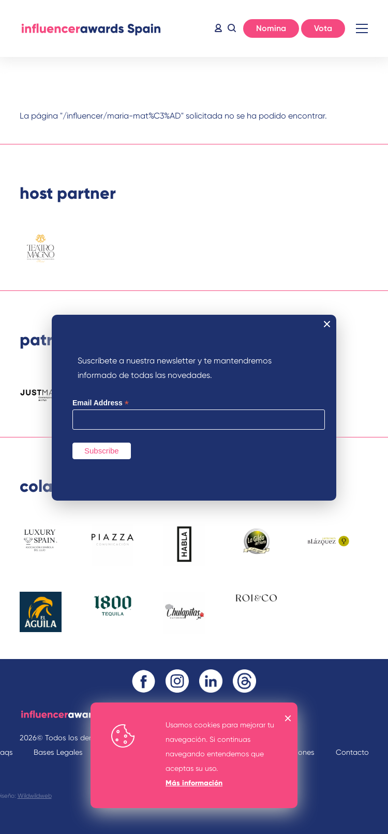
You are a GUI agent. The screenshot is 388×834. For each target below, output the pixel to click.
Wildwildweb (35, 795)
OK (288, 718)
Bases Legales (58, 752)
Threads (244, 681)
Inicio (91, 28)
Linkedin (210, 681)
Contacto (352, 752)
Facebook (143, 681)
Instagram (177, 681)
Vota (323, 28)
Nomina (271, 28)
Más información (194, 783)
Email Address (100, 403)
